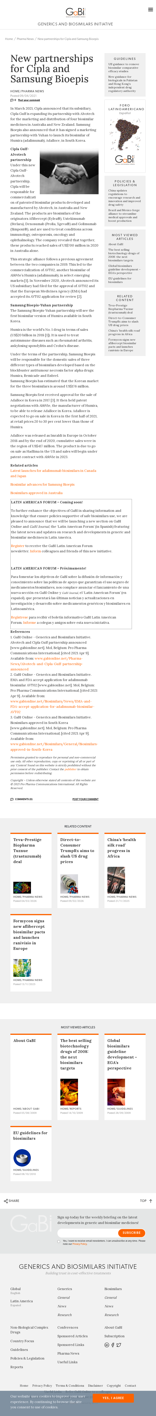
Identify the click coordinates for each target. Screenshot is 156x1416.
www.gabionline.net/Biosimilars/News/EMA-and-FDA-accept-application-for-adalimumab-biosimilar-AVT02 (52, 706)
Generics (64, 1289)
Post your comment (29, 100)
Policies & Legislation (27, 1358)
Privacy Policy (80, 1244)
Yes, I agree (113, 1398)
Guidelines (19, 1350)
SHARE (11, 1201)
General (63, 1297)
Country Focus (22, 1341)
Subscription (114, 1336)
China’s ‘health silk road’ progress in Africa (124, 332)
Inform (35, 551)
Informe (29, 622)
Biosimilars (113, 1289)
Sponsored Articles (72, 1336)
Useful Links (67, 1362)
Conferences (67, 1327)
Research (64, 1315)
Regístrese (19, 617)
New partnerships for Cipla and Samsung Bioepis (68, 39)
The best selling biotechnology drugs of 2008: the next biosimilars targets (123, 255)
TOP (146, 1200)
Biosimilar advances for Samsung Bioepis (42, 484)
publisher (70, 769)
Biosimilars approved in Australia (36, 493)
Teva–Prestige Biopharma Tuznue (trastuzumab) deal (120, 309)
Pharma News (25, 39)
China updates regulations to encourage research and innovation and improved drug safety (124, 197)
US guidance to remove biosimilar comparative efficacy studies (123, 67)
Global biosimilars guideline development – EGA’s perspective (124, 269)
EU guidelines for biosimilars (120, 280)
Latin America (31, 1303)
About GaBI (115, 244)
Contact (130, 1385)
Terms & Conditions (70, 1385)
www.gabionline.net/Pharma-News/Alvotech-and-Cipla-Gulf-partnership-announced (46, 663)
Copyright (114, 1385)
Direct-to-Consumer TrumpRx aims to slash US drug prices (123, 321)
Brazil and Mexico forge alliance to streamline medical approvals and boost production (124, 215)
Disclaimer (95, 1385)
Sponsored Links (70, 1345)
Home (9, 39)
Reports (16, 1367)
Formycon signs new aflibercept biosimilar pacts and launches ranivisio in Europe (122, 345)
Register (17, 546)
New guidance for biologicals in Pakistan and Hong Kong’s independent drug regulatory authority (122, 84)
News (61, 1306)
